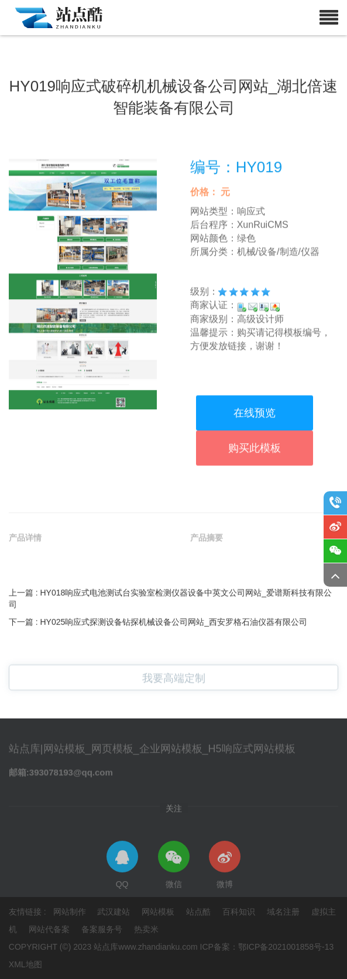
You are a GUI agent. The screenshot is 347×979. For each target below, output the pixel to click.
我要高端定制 (173, 686)
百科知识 (239, 911)
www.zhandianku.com (157, 946)
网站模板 (159, 911)
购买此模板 (254, 519)
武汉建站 (114, 911)
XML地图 (25, 964)
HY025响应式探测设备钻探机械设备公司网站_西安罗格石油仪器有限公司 (174, 663)
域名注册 (284, 911)
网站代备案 (50, 929)
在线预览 (254, 484)
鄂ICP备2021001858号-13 (286, 946)
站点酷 (199, 911)
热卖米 (146, 929)
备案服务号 (103, 929)
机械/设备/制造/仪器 (278, 322)
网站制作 (70, 911)
